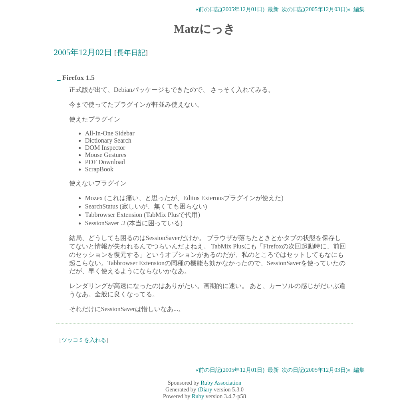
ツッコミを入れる (84, 340)
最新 (273, 9)
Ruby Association (221, 382)
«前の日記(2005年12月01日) (230, 9)
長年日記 (131, 53)
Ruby (198, 396)
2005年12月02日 (83, 52)
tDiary (205, 389)
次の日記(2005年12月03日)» (316, 9)
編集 (359, 9)
